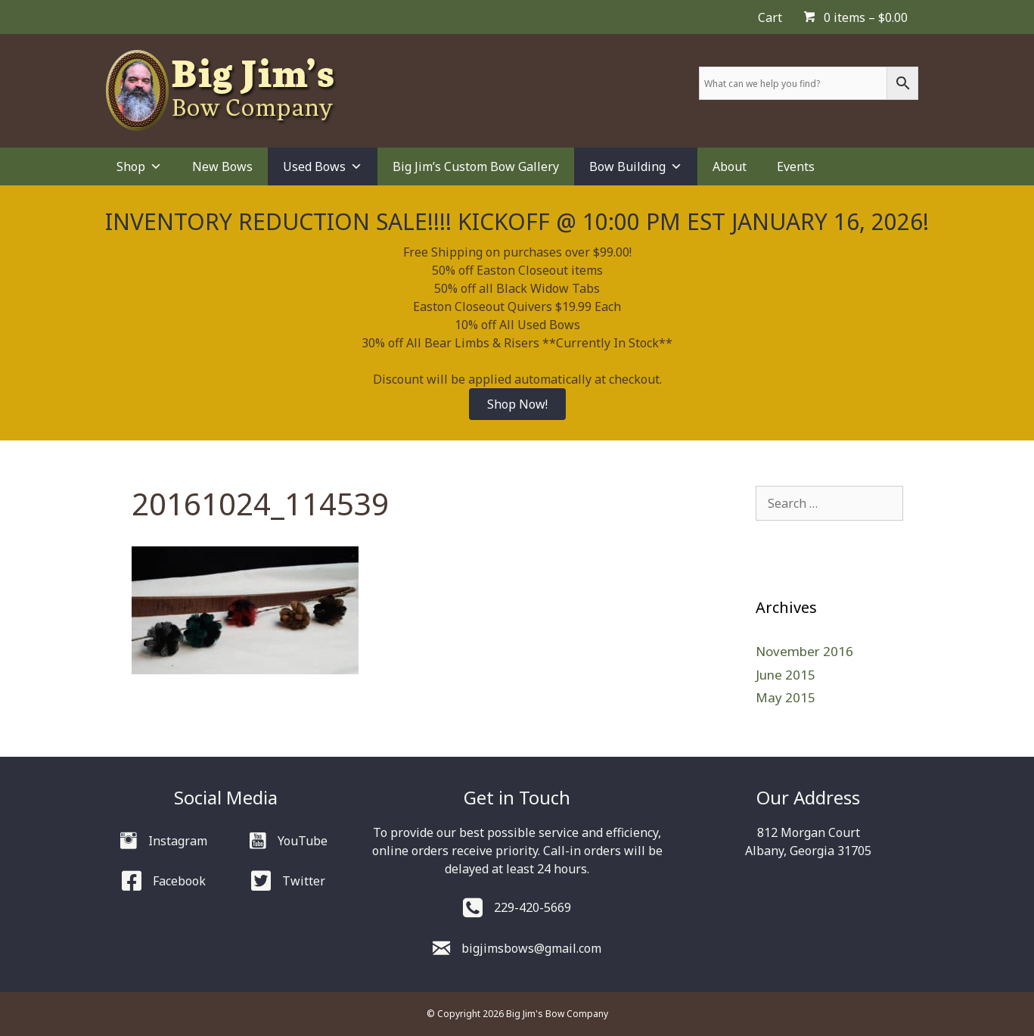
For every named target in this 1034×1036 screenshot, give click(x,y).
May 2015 (785, 697)
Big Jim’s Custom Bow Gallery (476, 166)
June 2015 (785, 674)
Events (796, 166)
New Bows (222, 166)
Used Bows (322, 166)
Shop (139, 166)
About (730, 166)
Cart (770, 17)
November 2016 (804, 651)
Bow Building (635, 166)
